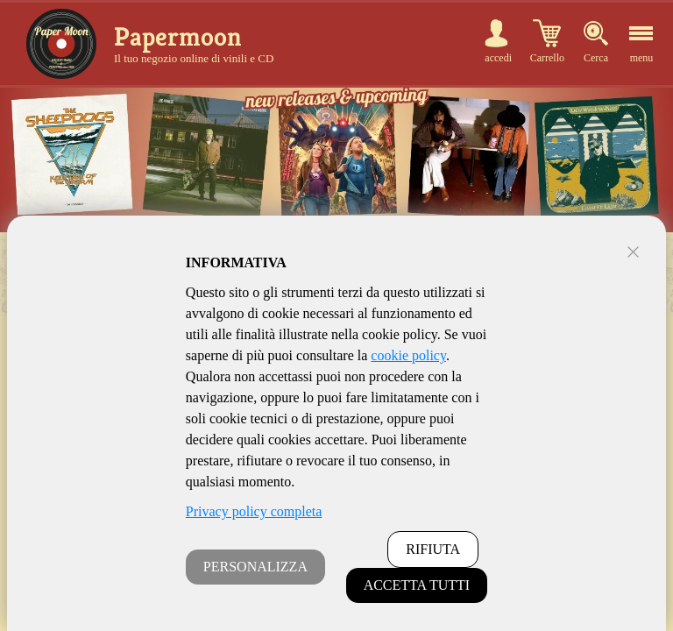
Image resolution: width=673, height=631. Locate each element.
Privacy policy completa (254, 511)
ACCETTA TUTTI (417, 585)
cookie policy (408, 355)
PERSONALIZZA (255, 566)
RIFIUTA (433, 549)
